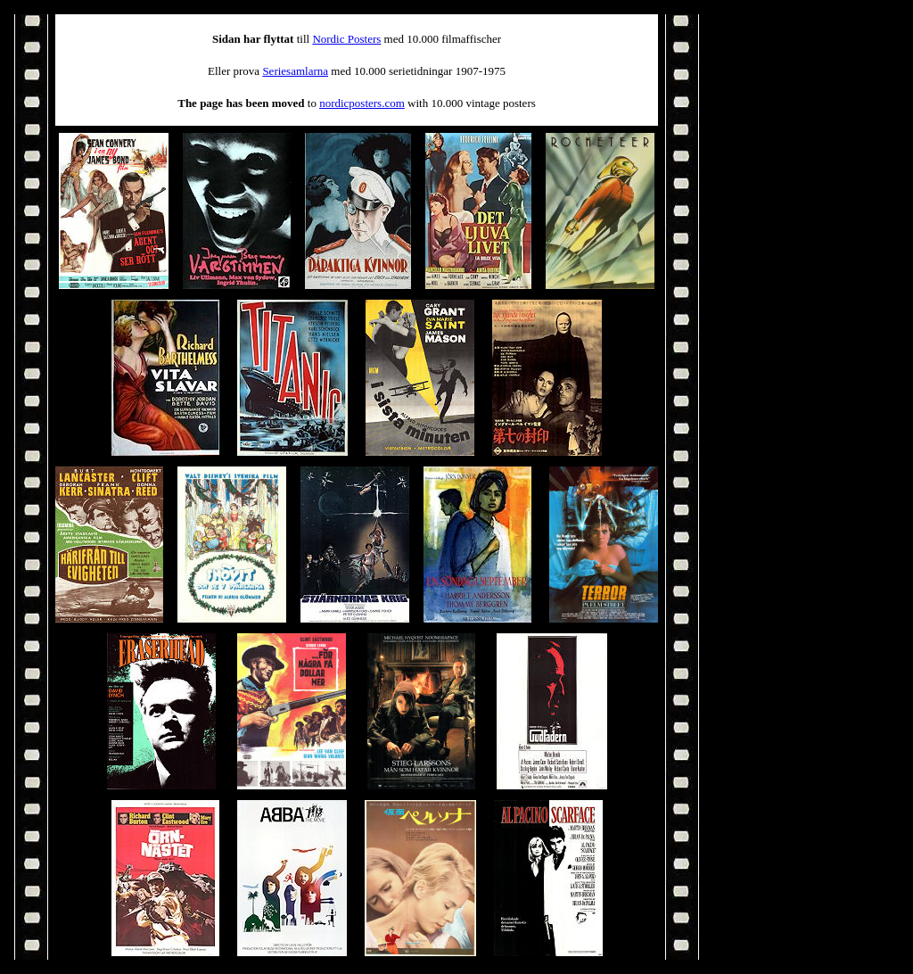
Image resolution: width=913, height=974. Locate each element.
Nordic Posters (346, 38)
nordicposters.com (362, 103)
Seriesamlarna (295, 71)
